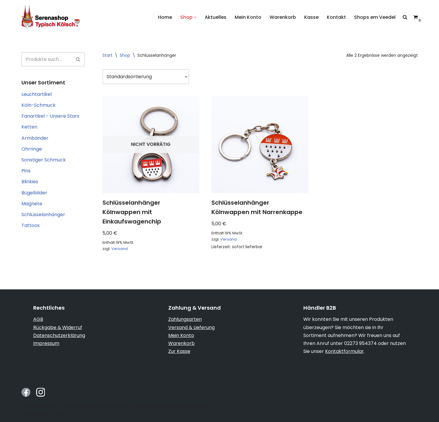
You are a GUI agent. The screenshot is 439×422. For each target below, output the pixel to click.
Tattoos (30, 225)
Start (107, 55)
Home (165, 17)
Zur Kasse (179, 351)
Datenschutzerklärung (59, 335)
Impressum (46, 343)
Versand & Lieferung (191, 327)
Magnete (31, 203)
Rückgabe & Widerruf (57, 327)
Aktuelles (215, 17)
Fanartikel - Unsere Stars (50, 116)
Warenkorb (283, 17)
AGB (38, 319)
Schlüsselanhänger (43, 214)
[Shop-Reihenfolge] (145, 76)
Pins (26, 170)
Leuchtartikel (36, 94)
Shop (125, 55)
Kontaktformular (344, 351)
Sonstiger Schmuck (43, 159)
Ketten (29, 127)
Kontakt (336, 17)
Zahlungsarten (185, 319)
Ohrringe (31, 149)
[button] (195, 17)
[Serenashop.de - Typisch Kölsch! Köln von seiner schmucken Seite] (50, 17)
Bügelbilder (34, 192)
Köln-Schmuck (38, 105)
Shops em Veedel (375, 17)
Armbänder (34, 138)
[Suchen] (46, 59)
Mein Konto (248, 17)
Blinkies (29, 181)
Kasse (311, 17)
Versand (119, 248)
